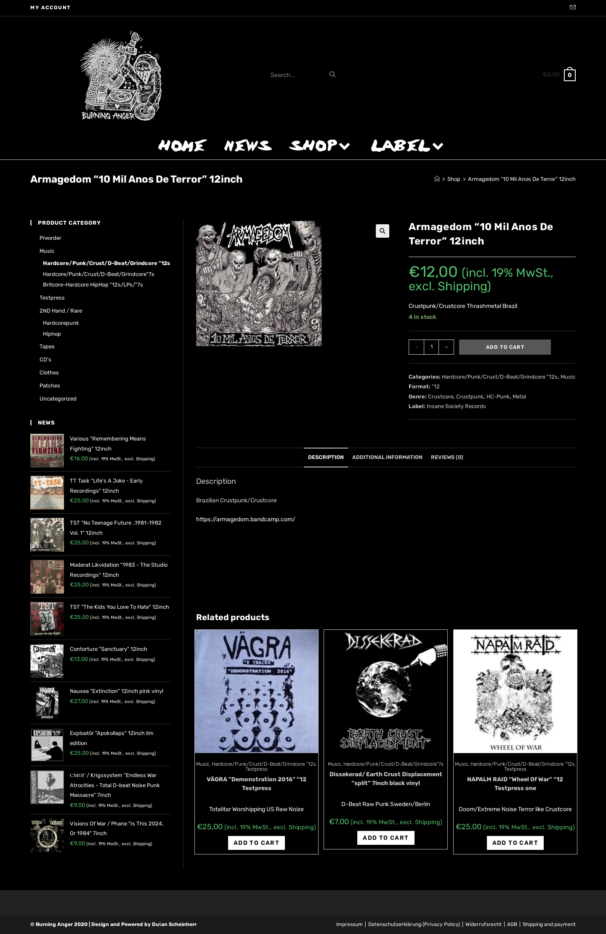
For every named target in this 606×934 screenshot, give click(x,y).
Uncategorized (58, 398)
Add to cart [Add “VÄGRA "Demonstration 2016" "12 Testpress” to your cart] (256, 842)
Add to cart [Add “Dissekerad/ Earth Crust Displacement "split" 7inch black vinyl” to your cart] (386, 837)
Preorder (50, 238)
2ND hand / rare (61, 311)
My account (50, 8)
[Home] (437, 179)
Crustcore (440, 396)
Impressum (349, 924)
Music (568, 377)
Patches (50, 385)
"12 (436, 386)
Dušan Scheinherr (174, 924)
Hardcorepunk (61, 323)
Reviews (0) (447, 457)
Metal (519, 396)
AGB (512, 924)
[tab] (326, 457)
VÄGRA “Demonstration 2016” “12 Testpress (256, 784)
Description (326, 457)
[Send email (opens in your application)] (571, 8)
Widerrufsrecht (483, 924)
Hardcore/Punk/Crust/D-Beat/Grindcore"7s (393, 764)
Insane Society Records (456, 406)
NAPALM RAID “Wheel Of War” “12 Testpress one (515, 784)
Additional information (387, 457)
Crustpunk (470, 396)
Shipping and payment (549, 924)
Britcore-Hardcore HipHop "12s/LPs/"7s (93, 284)
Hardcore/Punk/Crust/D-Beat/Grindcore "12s (500, 377)
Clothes (49, 372)
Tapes (47, 346)
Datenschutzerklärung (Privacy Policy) (414, 924)
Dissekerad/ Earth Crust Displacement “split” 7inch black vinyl (386, 779)
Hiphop (52, 334)
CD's (45, 359)
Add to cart (505, 347)
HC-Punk (498, 396)
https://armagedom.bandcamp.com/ (245, 519)
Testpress (256, 769)
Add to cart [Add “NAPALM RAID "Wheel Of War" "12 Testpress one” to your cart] (515, 842)
